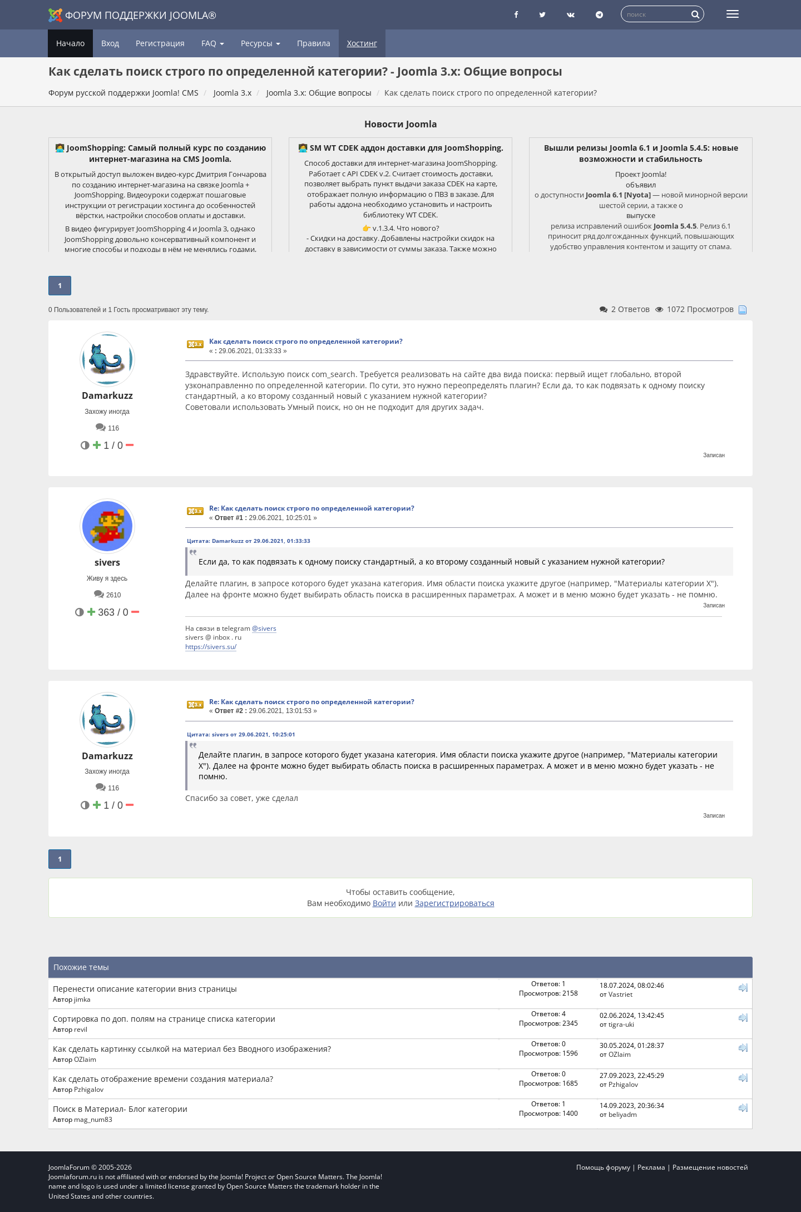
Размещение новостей (710, 1167)
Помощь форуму (603, 1167)
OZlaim (85, 1059)
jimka (82, 999)
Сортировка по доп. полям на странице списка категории (164, 1018)
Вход (110, 43)
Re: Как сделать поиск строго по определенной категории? (311, 508)
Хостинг (362, 43)
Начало (70, 43)
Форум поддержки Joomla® (132, 15)
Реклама (651, 1167)
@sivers (264, 628)
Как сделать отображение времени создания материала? (163, 1079)
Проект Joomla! (640, 174)
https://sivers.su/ (210, 646)
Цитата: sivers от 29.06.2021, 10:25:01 (241, 734)
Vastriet (620, 994)
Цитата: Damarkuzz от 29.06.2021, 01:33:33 (248, 541)
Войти (384, 903)
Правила (313, 43)
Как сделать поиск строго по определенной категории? (306, 341)
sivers (107, 562)
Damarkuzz (107, 395)
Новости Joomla (400, 124)
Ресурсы (260, 43)
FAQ (212, 43)
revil (80, 1029)
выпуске (640, 215)
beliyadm (623, 1114)
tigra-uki (621, 1024)
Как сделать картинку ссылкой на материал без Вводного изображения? (192, 1048)
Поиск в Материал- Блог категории (120, 1109)
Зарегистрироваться (455, 903)
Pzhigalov (88, 1089)
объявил (641, 185)
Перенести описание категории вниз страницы (145, 988)
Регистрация (160, 43)
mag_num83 (93, 1119)
